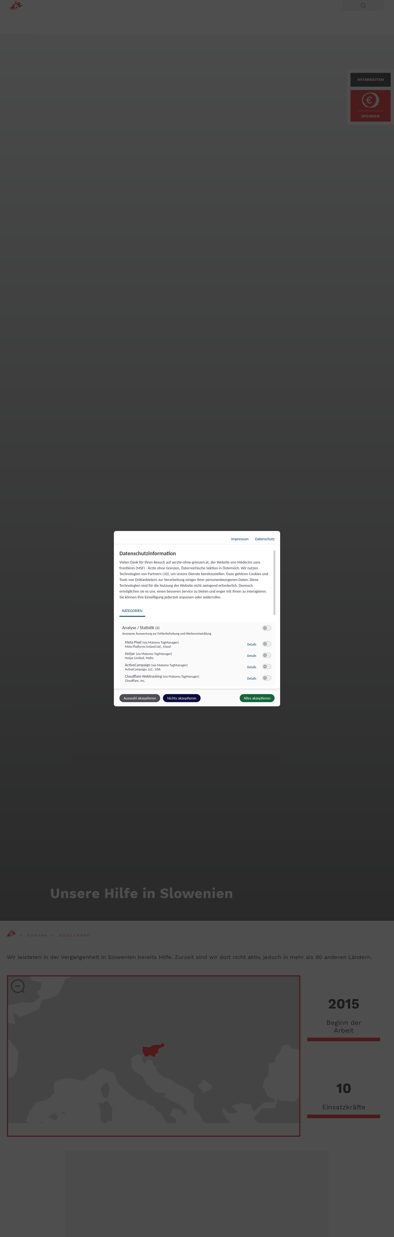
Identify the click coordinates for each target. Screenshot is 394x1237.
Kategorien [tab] (132, 610)
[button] (265, 628)
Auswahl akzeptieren (140, 698)
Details (251, 644)
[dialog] (197, 618)
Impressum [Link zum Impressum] (240, 538)
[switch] (267, 628)
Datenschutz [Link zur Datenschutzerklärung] (265, 538)
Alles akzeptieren (257, 698)
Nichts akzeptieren (181, 698)
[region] (197, 619)
